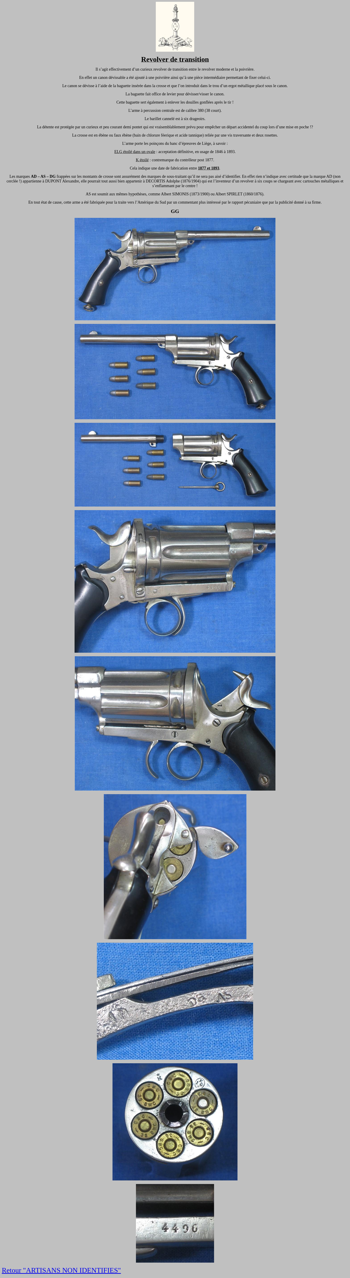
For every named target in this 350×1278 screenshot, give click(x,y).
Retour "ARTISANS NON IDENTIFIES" (61, 1270)
